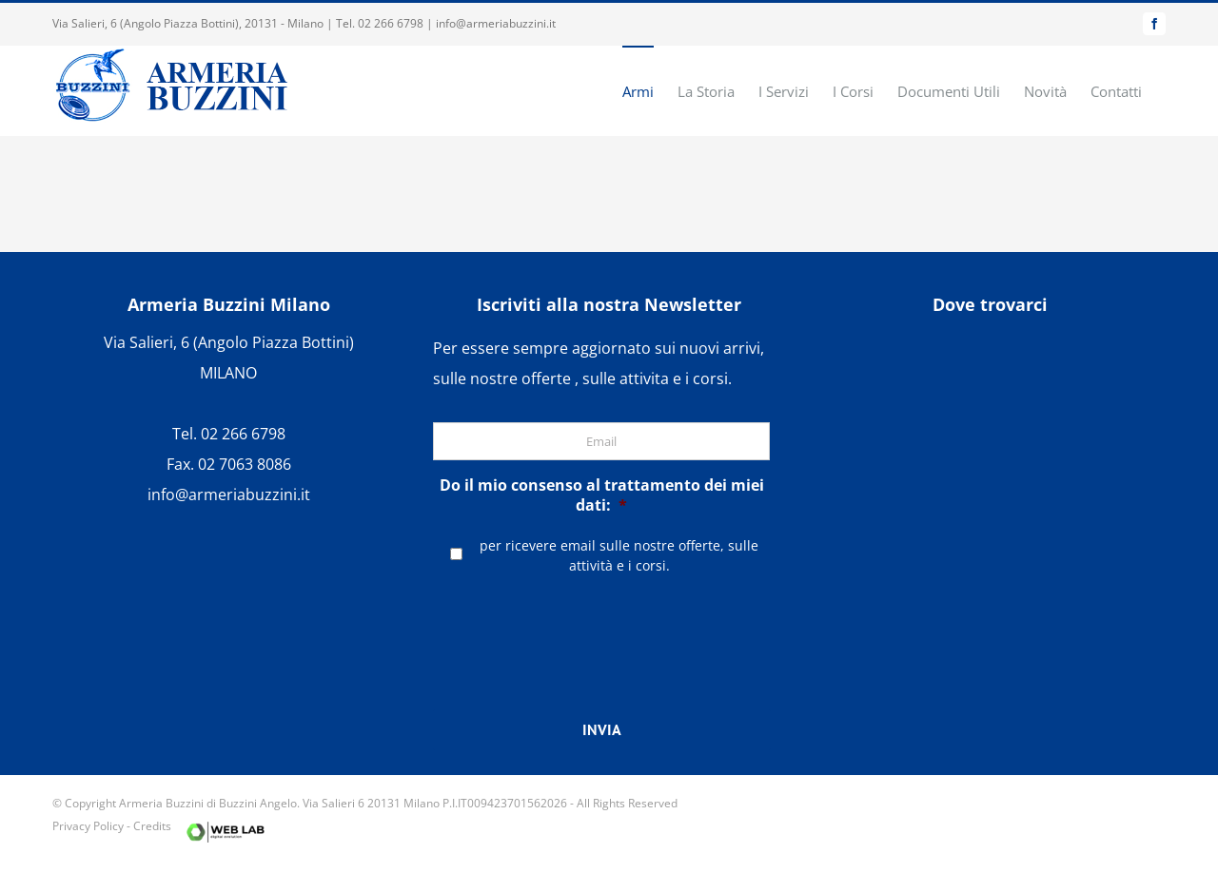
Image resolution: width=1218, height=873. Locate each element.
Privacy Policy (88, 826)
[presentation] (601, 628)
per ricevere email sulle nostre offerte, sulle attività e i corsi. (619, 555)
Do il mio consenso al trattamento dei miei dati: (602, 495)
